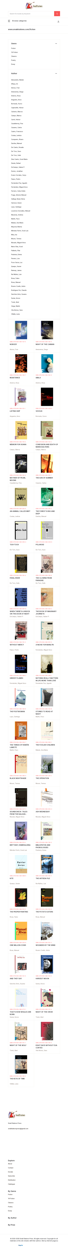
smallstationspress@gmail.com (18, 1128)
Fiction (13, 48)
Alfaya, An (14, 84)
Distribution (11, 1180)
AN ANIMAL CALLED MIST (20, 511)
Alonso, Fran (14, 349)
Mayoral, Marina (16, 227)
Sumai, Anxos (40, 984)
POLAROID (40, 545)
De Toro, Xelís (14, 583)
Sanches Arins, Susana (17, 984)
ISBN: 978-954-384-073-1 (18, 1009)
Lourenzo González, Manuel (20, 211)
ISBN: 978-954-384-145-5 (18, 1076)
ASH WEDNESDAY (43, 812)
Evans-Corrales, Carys (18, 175)
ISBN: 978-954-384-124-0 (18, 341)
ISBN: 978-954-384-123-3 (18, 976)
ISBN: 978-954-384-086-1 (44, 675)
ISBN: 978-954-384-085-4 (18, 775)
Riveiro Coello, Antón (43, 950)
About (10, 1164)
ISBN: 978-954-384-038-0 (44, 408)
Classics (14, 56)
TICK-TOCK (14, 545)
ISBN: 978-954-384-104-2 (44, 976)
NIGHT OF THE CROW (44, 1012)
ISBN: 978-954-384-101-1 (17, 408)
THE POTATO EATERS (44, 912)
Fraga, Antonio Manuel (18, 195)
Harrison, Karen (16, 203)
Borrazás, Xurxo (41, 416)
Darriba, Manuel (41, 516)
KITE (11, 878)
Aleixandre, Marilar (17, 80)
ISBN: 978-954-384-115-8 (17, 442)
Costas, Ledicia (15, 516)
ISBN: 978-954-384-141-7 (18, 1042)
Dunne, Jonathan (17, 171)
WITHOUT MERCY (17, 645)
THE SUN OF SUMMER (44, 478)
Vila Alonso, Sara (41, 1050)
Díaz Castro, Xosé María (19, 159)
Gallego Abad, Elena (18, 199)
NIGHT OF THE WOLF (18, 1045)
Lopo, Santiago (15, 716)
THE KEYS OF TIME (17, 1079)
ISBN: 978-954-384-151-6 (17, 842)
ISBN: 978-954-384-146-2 (44, 508)
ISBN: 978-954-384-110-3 (18, 642)
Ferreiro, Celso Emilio (18, 191)
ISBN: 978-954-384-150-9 (44, 375)
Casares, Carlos (41, 483)
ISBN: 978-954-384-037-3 (18, 809)
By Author (12, 1218)
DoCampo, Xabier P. (16, 616)
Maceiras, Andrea (17, 215)
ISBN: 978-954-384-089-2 (18, 675)
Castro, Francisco (17, 131)
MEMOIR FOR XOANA (18, 444)
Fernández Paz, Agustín (44, 683)
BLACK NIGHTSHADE (18, 778)
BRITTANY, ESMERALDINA (20, 845)
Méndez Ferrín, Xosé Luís (18, 850)
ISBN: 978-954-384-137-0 (44, 1009)
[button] (17, 22)
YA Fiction (14, 52)
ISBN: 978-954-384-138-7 (18, 375)
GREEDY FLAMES (16, 678)
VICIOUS (39, 411)
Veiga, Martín (15, 306)
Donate (10, 1172)
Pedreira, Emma (41, 850)
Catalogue (11, 1184)
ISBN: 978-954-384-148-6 (18, 709)
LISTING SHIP (15, 411)
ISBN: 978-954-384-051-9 (44, 642)
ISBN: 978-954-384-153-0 (18, 909)
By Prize (11, 1225)
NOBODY (13, 344)
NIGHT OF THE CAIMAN (45, 344)
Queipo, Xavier (15, 883)
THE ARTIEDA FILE (43, 878)
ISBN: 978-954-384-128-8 (44, 575)
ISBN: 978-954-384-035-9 (18, 942)
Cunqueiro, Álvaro (17, 139)
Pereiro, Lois (15, 258)
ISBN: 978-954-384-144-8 (44, 709)
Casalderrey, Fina (16, 483)
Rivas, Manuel (40, 917)
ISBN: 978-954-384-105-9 (18, 575)
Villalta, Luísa (14, 1084)
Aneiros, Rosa (14, 383)
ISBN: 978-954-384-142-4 (18, 475)
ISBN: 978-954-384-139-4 (44, 341)
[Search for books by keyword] (31, 13)
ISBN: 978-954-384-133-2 (44, 442)
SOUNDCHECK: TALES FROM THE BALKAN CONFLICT (18, 814)
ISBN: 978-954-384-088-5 (18, 876)
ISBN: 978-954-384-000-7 (18, 742)
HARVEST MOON (42, 979)
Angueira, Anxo (15, 416)
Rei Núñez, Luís (41, 883)
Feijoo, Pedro (14, 650)
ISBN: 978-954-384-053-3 (44, 809)
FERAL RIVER (15, 578)
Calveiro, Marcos (17, 111)
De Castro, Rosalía (17, 147)
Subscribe (11, 1176)
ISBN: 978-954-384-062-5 (18, 508)
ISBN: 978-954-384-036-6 (44, 542)
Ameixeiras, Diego (42, 349)
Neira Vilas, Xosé (17, 246)
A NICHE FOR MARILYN (45, 645)
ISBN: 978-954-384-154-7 (44, 475)
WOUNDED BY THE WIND (45, 945)
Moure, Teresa (15, 783)
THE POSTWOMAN (17, 711)
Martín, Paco (40, 716)
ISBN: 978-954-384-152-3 (44, 942)
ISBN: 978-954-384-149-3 (44, 1042)
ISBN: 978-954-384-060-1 (44, 742)
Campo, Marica (15, 449)
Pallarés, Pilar (15, 250)
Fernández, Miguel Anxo (44, 650)
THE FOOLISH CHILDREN (45, 745)
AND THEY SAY (16, 979)
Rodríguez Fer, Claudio (19, 290)
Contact (10, 1168)
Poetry (13, 60)
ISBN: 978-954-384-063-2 (44, 609)
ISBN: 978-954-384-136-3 (44, 842)
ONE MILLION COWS (18, 945)
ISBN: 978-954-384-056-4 (18, 542)
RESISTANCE (15, 378)
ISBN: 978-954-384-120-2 (44, 775)
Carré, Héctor (15, 119)
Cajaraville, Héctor (17, 107)
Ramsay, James (16, 270)
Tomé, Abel (39, 1017)
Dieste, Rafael (16, 163)
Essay (13, 64)
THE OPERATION (42, 778)
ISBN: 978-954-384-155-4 (44, 876)
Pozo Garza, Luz (16, 262)
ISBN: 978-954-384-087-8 (18, 609)
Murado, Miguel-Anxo (17, 817)
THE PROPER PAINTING (19, 912)
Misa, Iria (14, 234)
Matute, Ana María (42, 750)
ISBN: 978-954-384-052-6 (44, 909)
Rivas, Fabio (14, 917)
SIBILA (38, 378)
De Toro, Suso (15, 550)
